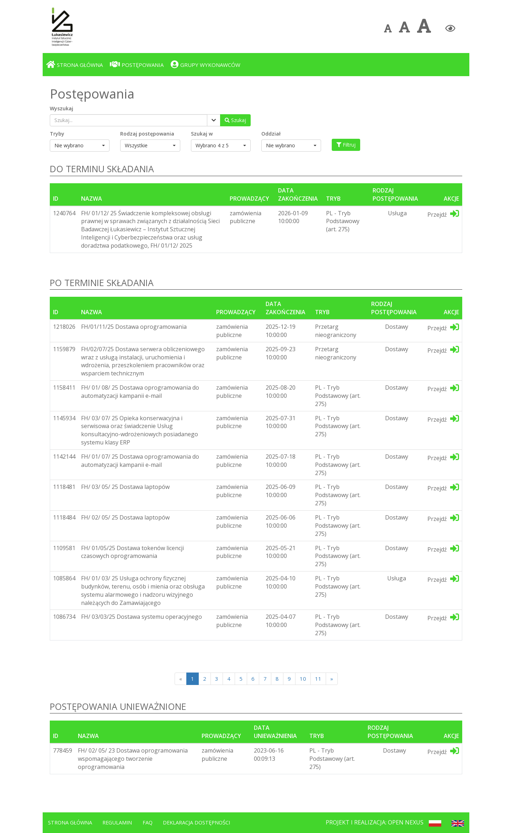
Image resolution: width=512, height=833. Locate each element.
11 (318, 678)
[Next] (332, 679)
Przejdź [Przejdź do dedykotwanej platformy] (443, 213)
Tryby (57, 133)
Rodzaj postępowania (147, 133)
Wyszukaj (61, 108)
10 (303, 678)
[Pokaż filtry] (213, 120)
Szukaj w (202, 133)
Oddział (271, 133)
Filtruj (346, 144)
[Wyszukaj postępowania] (235, 120)
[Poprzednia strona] (181, 679)
